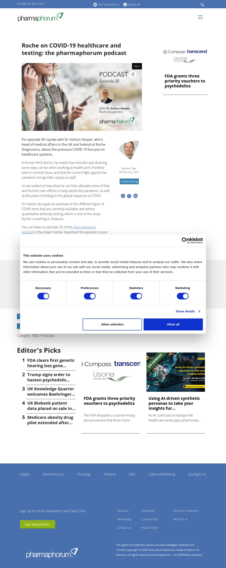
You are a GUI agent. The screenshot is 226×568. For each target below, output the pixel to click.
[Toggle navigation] (201, 17)
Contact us (124, 528)
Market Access (53, 474)
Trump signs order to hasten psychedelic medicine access (48, 380)
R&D (132, 474)
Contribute (148, 511)
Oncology (84, 474)
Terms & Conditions (186, 511)
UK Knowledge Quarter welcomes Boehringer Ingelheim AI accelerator (50, 397)
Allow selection (112, 324)
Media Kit (134, 4)
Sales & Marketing (162, 474)
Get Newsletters (109, 4)
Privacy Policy (149, 528)
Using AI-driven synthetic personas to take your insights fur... (174, 403)
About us (123, 511)
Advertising (124, 519)
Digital (24, 474)
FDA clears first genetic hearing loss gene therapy (51, 365)
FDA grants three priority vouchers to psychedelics (185, 81)
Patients (109, 474)
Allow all (173, 324)
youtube (66, 4)
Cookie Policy (149, 519)
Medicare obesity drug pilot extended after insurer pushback (50, 422)
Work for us (180, 519)
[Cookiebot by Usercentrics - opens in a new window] (185, 240)
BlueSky (79, 4)
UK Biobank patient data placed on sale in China (49, 408)
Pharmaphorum (52, 553)
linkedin (73, 4)
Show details (185, 311)
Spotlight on (197, 474)
